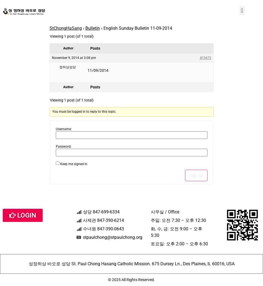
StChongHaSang (66, 28)
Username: (64, 129)
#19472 (205, 58)
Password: (63, 146)
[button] (242, 10)
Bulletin (92, 28)
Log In (196, 175)
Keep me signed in (73, 164)
